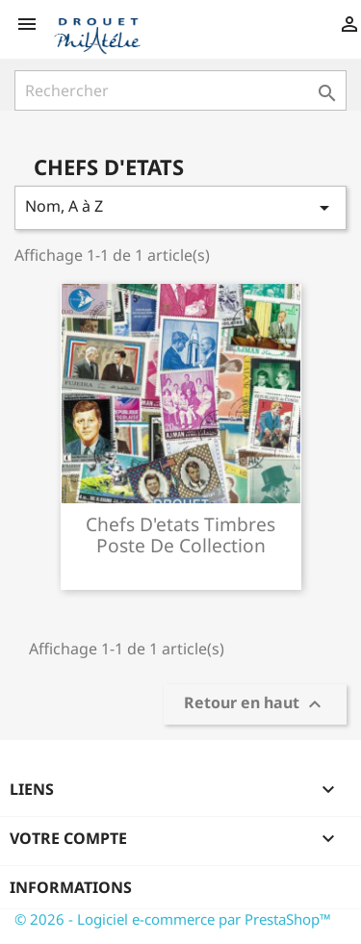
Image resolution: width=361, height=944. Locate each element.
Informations (71, 887)
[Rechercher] (180, 90)
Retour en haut (255, 705)
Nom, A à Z (180, 207)
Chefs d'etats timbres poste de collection (180, 534)
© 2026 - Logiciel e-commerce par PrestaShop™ (172, 919)
